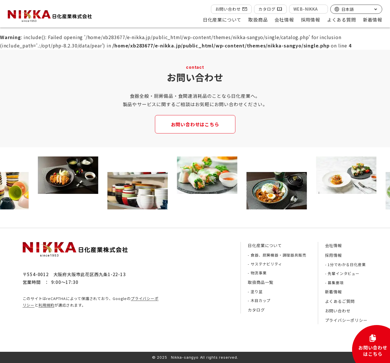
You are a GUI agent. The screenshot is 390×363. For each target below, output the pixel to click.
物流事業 (258, 273)
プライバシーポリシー (346, 320)
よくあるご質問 (340, 301)
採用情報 (333, 255)
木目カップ (260, 300)
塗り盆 (256, 291)
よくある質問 (341, 19)
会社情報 (333, 245)
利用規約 (46, 305)
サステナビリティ (266, 264)
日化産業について (265, 245)
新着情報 (372, 19)
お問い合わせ (228, 9)
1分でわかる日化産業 (347, 264)
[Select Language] (359, 9)
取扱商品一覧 (260, 282)
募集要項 (335, 282)
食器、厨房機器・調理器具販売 (278, 255)
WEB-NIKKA (305, 9)
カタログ (266, 9)
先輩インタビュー (343, 273)
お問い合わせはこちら (195, 124)
